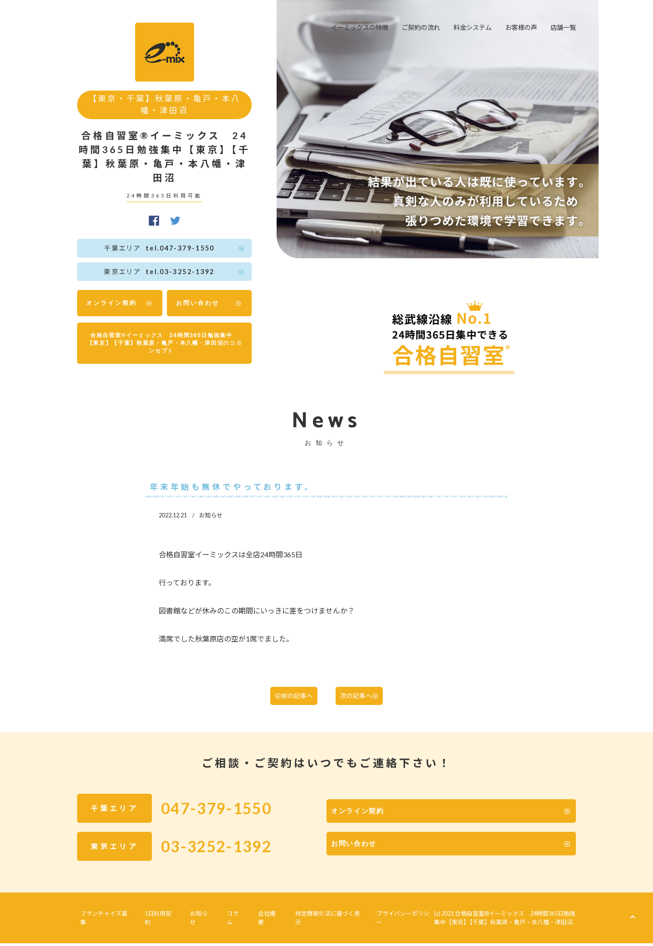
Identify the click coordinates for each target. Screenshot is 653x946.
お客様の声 (521, 27)
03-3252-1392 (228, 855)
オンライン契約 (119, 303)
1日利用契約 (155, 923)
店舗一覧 (563, 27)
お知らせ (193, 923)
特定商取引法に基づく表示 (308, 923)
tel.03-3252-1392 (169, 272)
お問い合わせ (209, 303)
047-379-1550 (228, 817)
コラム (222, 923)
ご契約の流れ (421, 27)
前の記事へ (291, 704)
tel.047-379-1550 (169, 248)
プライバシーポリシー (382, 923)
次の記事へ (362, 704)
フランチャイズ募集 (103, 923)
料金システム (472, 27)
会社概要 (252, 923)
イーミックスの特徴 (359, 27)
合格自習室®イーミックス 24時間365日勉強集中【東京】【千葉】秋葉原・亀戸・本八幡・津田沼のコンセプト (165, 346)
